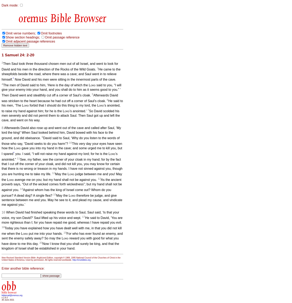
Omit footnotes (51, 33)
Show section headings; (23, 37)
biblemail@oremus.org (12, 295)
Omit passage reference (62, 37)
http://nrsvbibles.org (81, 260)
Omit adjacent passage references (30, 41)
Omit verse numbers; (21, 33)
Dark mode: (10, 5)
